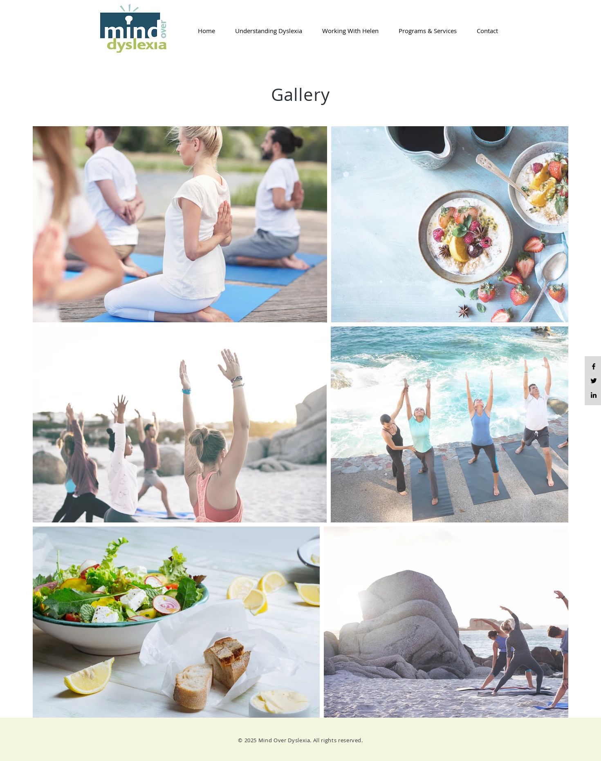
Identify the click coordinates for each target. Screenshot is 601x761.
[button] (264, 30)
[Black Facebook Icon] (594, 366)
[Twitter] (594, 381)
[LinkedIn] (594, 395)
